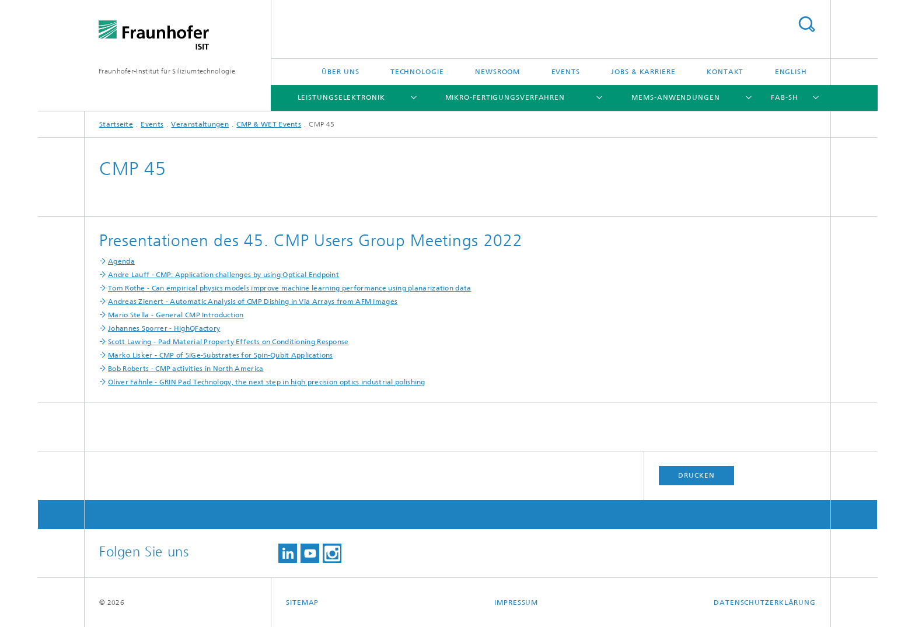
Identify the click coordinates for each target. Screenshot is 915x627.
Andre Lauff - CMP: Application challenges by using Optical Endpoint (223, 275)
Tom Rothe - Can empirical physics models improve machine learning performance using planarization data (290, 288)
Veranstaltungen (200, 124)
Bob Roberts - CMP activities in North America (186, 369)
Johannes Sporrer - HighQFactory (164, 328)
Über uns (340, 72)
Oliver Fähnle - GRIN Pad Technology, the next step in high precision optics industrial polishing (266, 382)
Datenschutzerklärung (765, 602)
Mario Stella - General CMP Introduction (176, 315)
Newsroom (497, 72)
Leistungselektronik (341, 97)
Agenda (121, 261)
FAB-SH (784, 97)
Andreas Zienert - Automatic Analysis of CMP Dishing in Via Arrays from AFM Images (252, 301)
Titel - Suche (806, 24)
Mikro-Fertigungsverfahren (505, 97)
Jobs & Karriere (643, 72)
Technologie (417, 72)
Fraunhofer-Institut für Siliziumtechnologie (167, 71)
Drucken (696, 475)
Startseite (116, 124)
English (791, 72)
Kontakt (725, 72)
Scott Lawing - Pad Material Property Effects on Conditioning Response (228, 342)
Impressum (516, 602)
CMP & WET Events (268, 124)
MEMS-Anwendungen (675, 97)
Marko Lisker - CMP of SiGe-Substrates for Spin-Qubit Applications (220, 355)
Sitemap (302, 602)
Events (565, 72)
